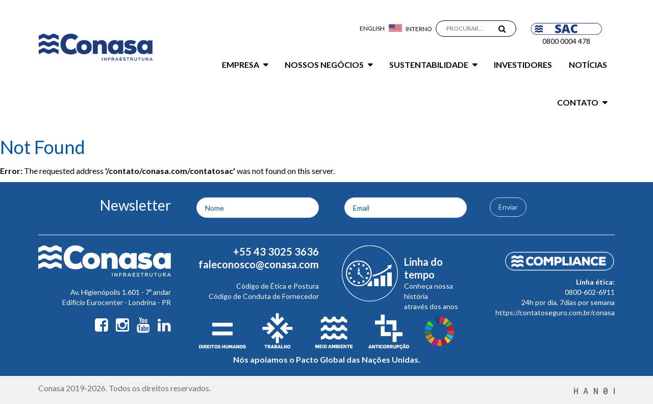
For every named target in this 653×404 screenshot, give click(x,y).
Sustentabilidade (428, 64)
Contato (577, 102)
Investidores (523, 64)
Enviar (508, 207)
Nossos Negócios (324, 64)
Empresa (240, 64)
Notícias (588, 64)
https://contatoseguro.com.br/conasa (555, 312)
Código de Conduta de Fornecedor (264, 296)
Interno (419, 29)
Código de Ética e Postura (277, 286)
